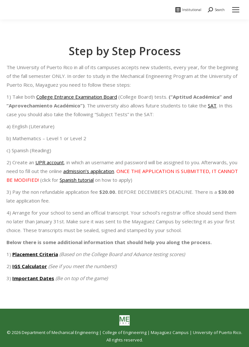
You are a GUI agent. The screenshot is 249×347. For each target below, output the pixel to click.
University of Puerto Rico (217, 332)
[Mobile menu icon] (235, 9)
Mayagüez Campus (170, 332)
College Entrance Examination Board (76, 96)
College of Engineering (124, 332)
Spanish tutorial (77, 180)
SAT (212, 105)
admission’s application (88, 171)
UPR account (49, 162)
